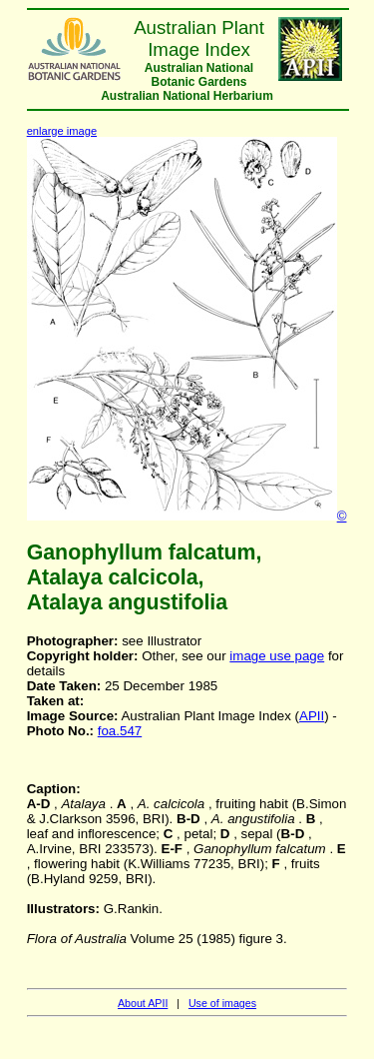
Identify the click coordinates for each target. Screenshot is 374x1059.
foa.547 (120, 730)
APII (311, 715)
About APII (143, 1003)
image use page (276, 655)
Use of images (222, 1003)
